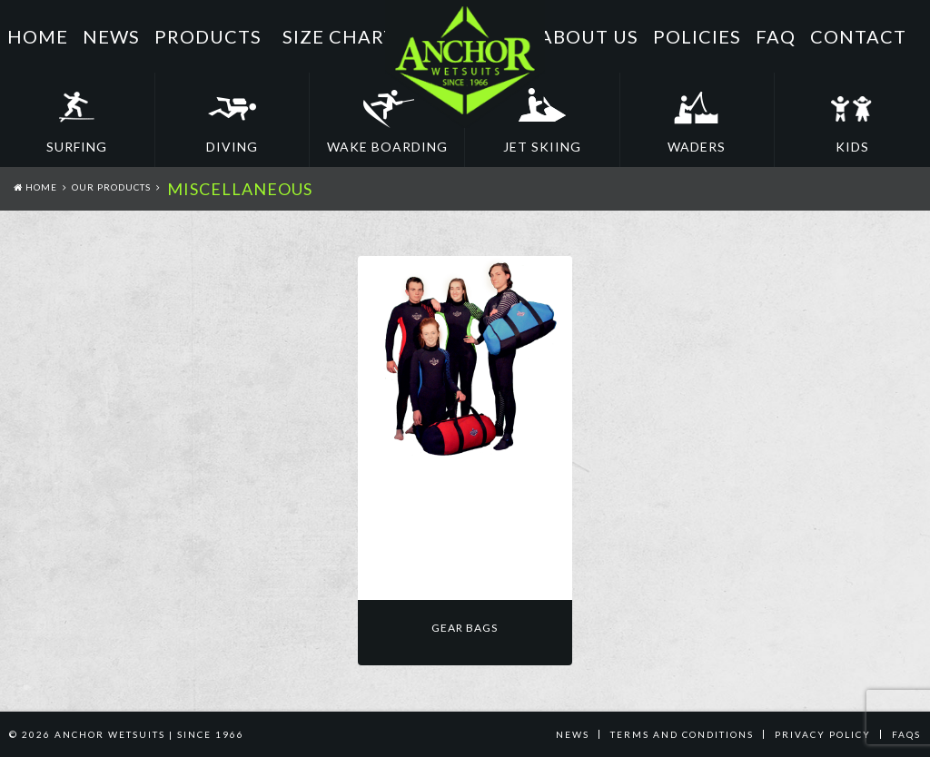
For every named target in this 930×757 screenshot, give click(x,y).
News (111, 36)
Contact (858, 36)
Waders (697, 146)
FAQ (776, 36)
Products (208, 36)
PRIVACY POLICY (823, 734)
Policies (697, 36)
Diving (232, 146)
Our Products (111, 187)
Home (37, 36)
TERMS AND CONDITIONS (682, 734)
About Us (588, 36)
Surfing (76, 146)
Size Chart (339, 36)
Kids (852, 146)
